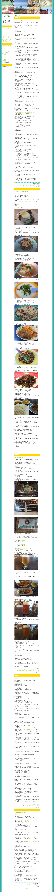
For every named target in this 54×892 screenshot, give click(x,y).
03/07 (5, 58)
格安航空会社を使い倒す (20, 812)
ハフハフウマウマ (29, 669)
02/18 (5, 59)
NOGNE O (23, 540)
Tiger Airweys (26, 818)
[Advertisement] (47, 22)
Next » (27, 888)
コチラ (24, 859)
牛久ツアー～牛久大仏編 (7, 39)
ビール (34, 669)
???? (24, 185)
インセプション (17, 750)
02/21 (5, 62)
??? (19, 670)
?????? (23, 670)
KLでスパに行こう (19, 20)
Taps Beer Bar (24, 476)
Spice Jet (27, 821)
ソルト (23, 750)
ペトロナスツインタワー (27, 199)
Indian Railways (21, 851)
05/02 (5, 55)
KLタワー (35, 199)
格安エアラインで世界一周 (30, 841)
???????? (33, 185)
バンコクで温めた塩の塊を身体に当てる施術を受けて (25, 112)
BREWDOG (25, 545)
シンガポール (29, 805)
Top (14, 15)
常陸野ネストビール (21, 533)
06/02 (5, 51)
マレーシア (18, 15)
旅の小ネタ (17, 678)
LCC (39, 885)
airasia (17, 204)
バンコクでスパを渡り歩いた (24, 38)
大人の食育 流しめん (6, 41)
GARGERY (32, 670)
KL (39, 185)
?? (20, 185)
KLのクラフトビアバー (20, 457)
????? (28, 185)
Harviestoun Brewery (27, 548)
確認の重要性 (5, 34)
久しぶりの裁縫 (5, 53)
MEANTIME (22, 542)
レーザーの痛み (5, 35)
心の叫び (4, 50)
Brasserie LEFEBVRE (24, 546)
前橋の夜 (4, 60)
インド (26, 805)
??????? (30, 185)
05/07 (5, 54)
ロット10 (16, 390)
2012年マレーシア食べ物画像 (21, 191)
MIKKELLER (23, 541)
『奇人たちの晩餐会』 (26, 729)
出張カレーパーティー (6, 40)
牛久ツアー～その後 (6, 36)
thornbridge (22, 549)
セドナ (25, 105)
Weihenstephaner (22, 544)
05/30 (5, 52)
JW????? (37, 185)
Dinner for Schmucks (25, 727)
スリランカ (33, 805)
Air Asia (26, 820)
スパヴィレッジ (31, 40)
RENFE (15, 851)
